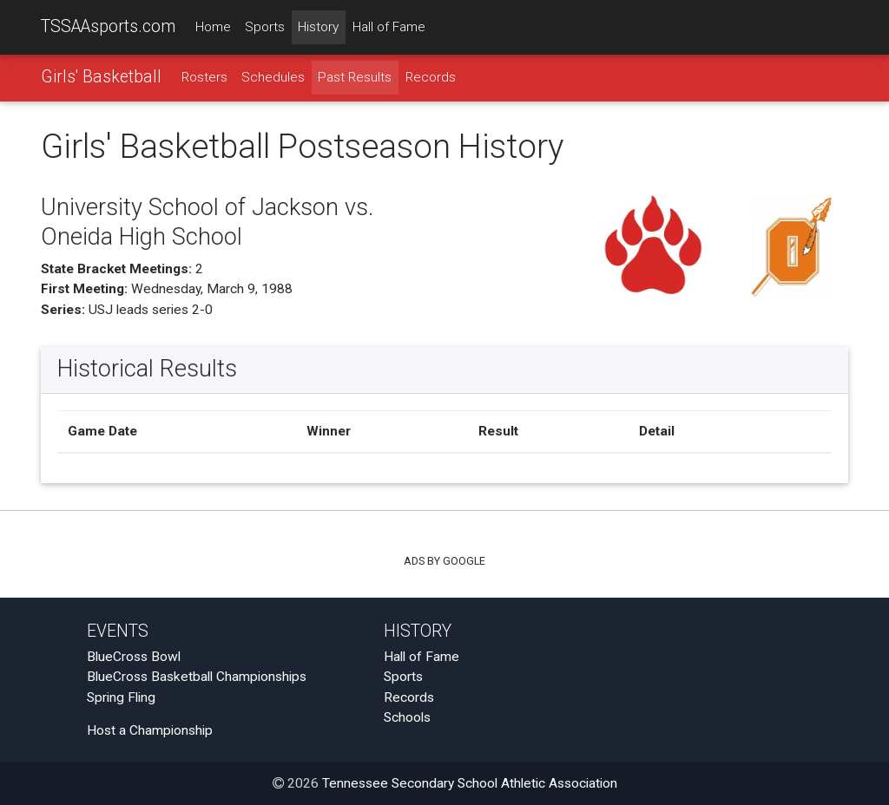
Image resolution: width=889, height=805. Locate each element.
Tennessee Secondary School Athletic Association (469, 783)
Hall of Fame (388, 27)
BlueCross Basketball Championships (196, 677)
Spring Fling (121, 697)
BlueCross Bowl (134, 656)
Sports (265, 27)
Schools (407, 717)
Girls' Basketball (101, 77)
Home (213, 27)
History (318, 27)
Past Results (355, 77)
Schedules (273, 77)
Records (430, 77)
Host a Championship (150, 731)
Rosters (204, 77)
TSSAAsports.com (108, 26)
